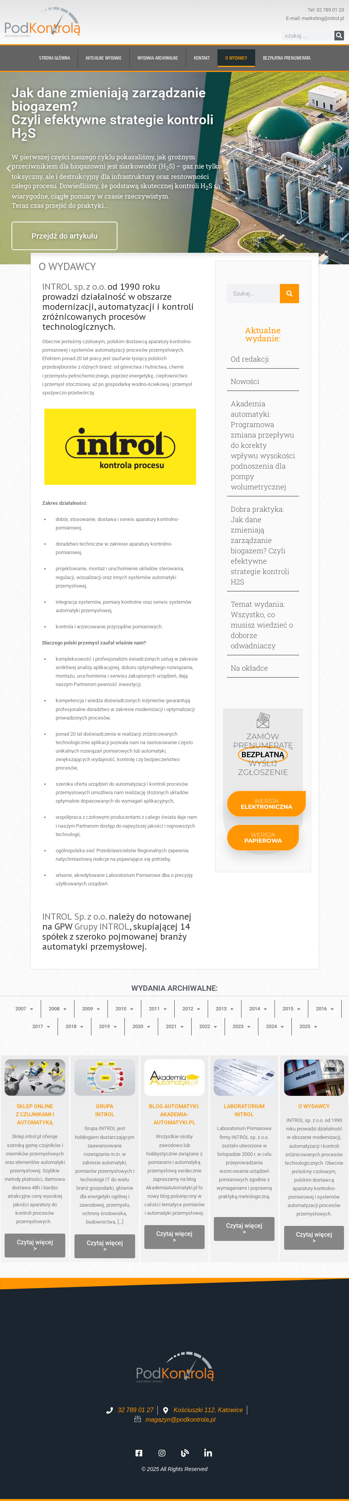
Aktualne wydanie (104, 58)
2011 (158, 1009)
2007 (24, 1009)
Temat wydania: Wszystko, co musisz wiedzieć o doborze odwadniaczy (262, 624)
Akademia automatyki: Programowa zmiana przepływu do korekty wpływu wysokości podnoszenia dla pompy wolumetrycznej (263, 445)
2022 (208, 1026)
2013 (224, 1009)
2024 (275, 1026)
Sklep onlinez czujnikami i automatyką (35, 1114)
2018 (74, 1026)
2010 (124, 1009)
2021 (175, 1026)
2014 (258, 1009)
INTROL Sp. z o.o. (74, 916)
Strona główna (54, 58)
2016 (325, 1009)
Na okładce (249, 668)
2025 (308, 1026)
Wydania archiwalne (157, 58)
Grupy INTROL (101, 926)
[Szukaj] (339, 35)
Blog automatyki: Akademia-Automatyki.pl (174, 1114)
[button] (8, 168)
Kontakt (202, 58)
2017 (41, 1026)
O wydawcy (236, 58)
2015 (291, 1009)
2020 (141, 1026)
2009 (91, 1009)
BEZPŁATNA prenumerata (286, 58)
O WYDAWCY (314, 1106)
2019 (108, 1026)
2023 (241, 1026)
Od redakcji (250, 359)
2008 (57, 1009)
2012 (191, 1009)
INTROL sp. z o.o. (73, 286)
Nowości (245, 381)
